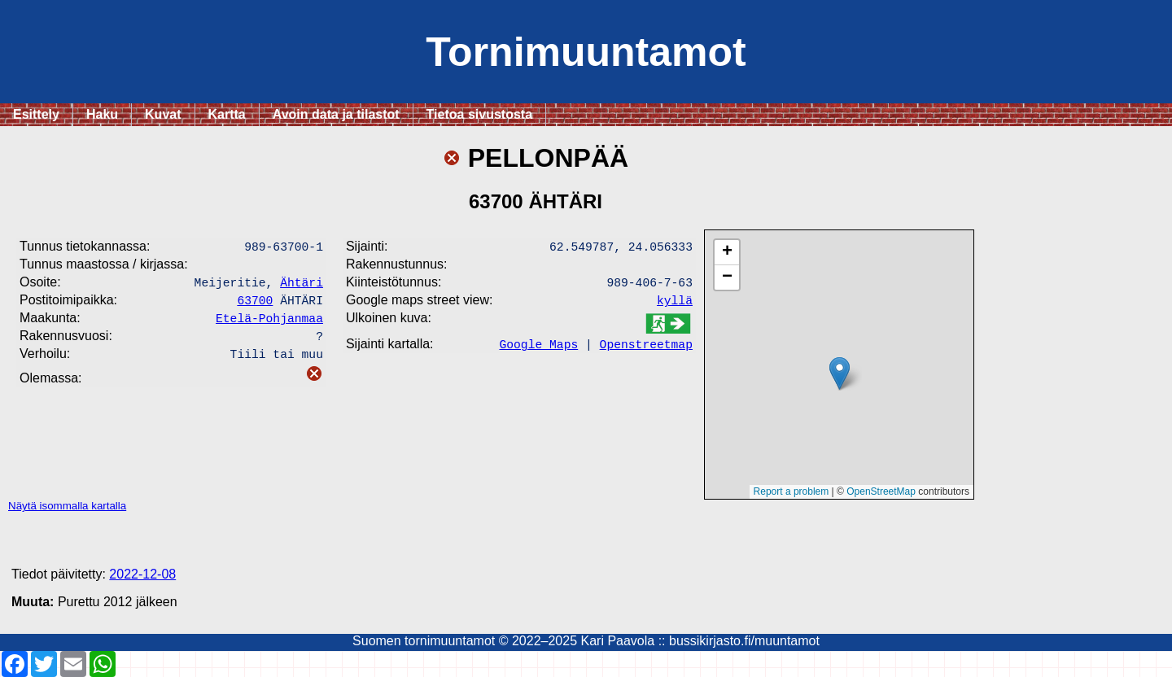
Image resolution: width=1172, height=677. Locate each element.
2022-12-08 (142, 574)
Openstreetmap (646, 348)
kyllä (675, 304)
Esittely (36, 114)
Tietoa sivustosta (479, 114)
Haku (102, 114)
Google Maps (538, 348)
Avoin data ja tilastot (336, 114)
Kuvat (163, 114)
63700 (255, 304)
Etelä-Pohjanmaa (269, 324)
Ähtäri (301, 285)
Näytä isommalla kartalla (67, 506)
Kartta (227, 114)
